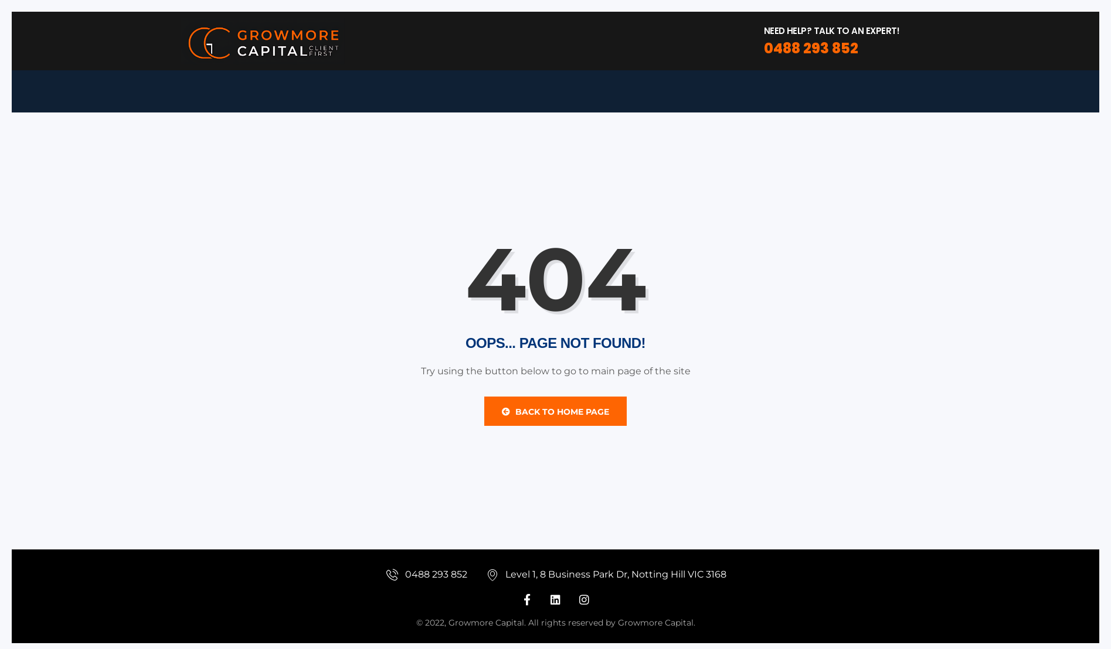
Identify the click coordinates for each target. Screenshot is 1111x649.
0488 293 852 (811, 48)
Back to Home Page (555, 412)
